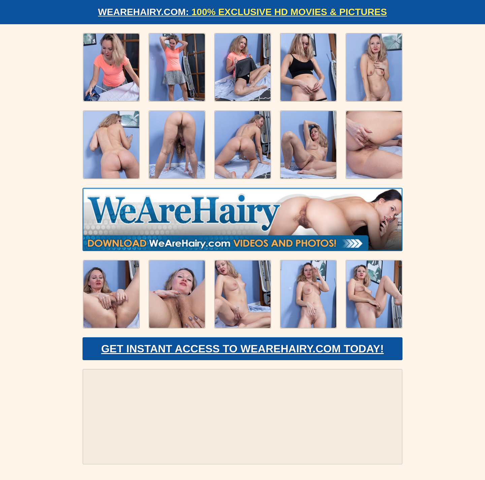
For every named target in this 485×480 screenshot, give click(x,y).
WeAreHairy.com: (242, 12)
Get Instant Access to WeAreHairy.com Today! (242, 349)
